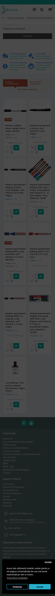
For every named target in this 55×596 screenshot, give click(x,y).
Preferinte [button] (17, 587)
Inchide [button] (48, 562)
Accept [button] (40, 587)
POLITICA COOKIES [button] (17, 578)
